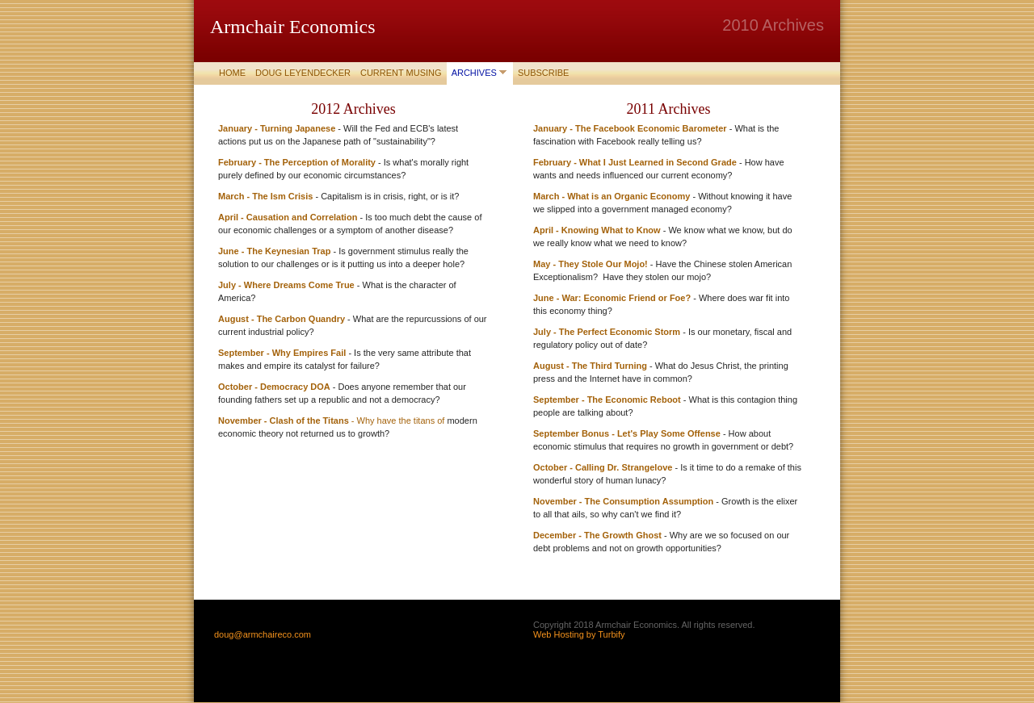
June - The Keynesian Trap (274, 251)
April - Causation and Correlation (288, 217)
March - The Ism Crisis (265, 196)
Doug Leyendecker (303, 72)
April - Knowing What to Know (597, 230)
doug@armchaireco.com (262, 634)
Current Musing (401, 72)
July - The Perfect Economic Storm (606, 332)
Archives (474, 72)
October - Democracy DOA (274, 386)
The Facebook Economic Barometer (651, 128)
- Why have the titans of (398, 420)
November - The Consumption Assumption (623, 501)
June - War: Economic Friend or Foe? (612, 298)
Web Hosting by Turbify (579, 634)
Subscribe (544, 72)
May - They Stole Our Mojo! (590, 264)
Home (232, 72)
